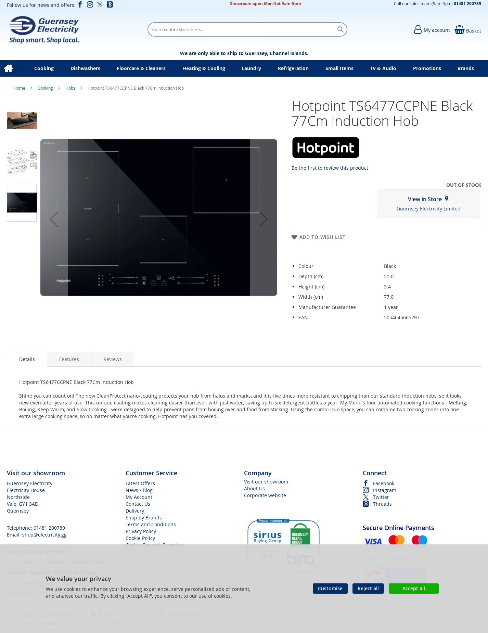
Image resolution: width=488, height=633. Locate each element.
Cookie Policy (140, 538)
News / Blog (139, 490)
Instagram (384, 490)
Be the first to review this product (330, 168)
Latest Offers (140, 483)
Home (20, 88)
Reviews (112, 359)
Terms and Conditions (151, 524)
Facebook (383, 483)
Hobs (70, 88)
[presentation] (27, 359)
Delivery (135, 510)
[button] (54, 219)
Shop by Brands (144, 517)
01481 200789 (49, 528)
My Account (139, 497)
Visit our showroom (266, 481)
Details (27, 359)
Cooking (46, 88)
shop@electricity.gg (44, 534)
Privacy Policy (141, 531)
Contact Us (138, 504)
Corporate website (265, 495)
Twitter (381, 497)
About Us (254, 488)
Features (69, 359)
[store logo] (44, 29)
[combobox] (247, 29)
